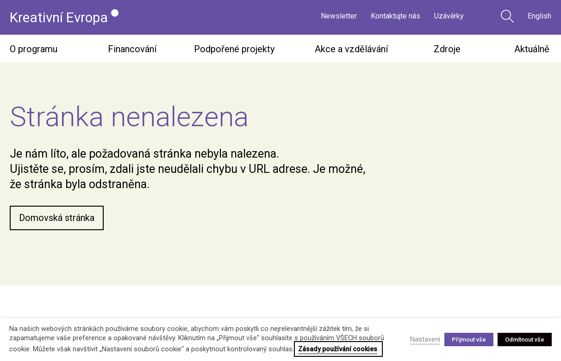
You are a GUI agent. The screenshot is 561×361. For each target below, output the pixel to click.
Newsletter (339, 17)
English (539, 17)
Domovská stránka (56, 218)
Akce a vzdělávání (351, 49)
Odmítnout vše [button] (524, 339)
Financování (132, 49)
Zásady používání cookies (337, 349)
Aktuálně (531, 49)
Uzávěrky (449, 17)
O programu (33, 49)
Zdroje (447, 49)
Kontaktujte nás (395, 17)
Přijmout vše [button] (469, 339)
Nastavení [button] (425, 339)
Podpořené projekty (234, 49)
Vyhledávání (507, 16)
